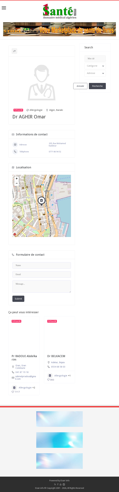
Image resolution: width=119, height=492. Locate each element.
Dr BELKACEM (56, 356)
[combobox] (95, 66)
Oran (17, 365)
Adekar (54, 362)
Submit (18, 298)
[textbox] (95, 66)
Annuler (80, 86)
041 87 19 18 (22, 372)
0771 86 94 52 (55, 151)
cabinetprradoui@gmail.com (25, 377)
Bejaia (62, 362)
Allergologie (36, 110)
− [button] (17, 183)
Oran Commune (20, 366)
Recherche (97, 86)
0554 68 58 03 (58, 366)
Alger (52, 110)
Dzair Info (65, 480)
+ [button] (17, 179)
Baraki (59, 110)
